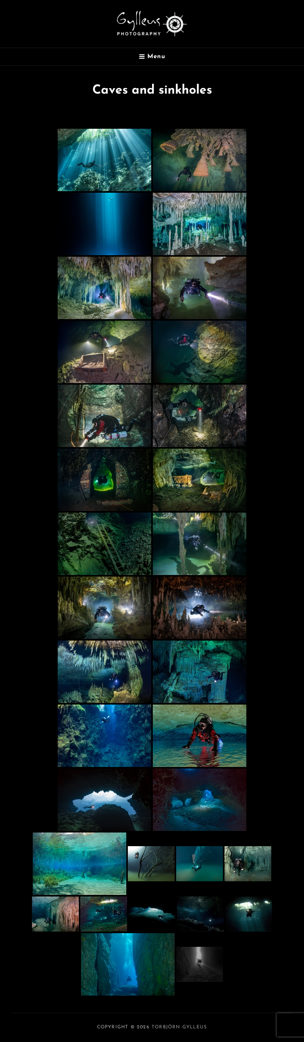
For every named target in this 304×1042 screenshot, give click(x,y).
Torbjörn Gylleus (179, 1027)
